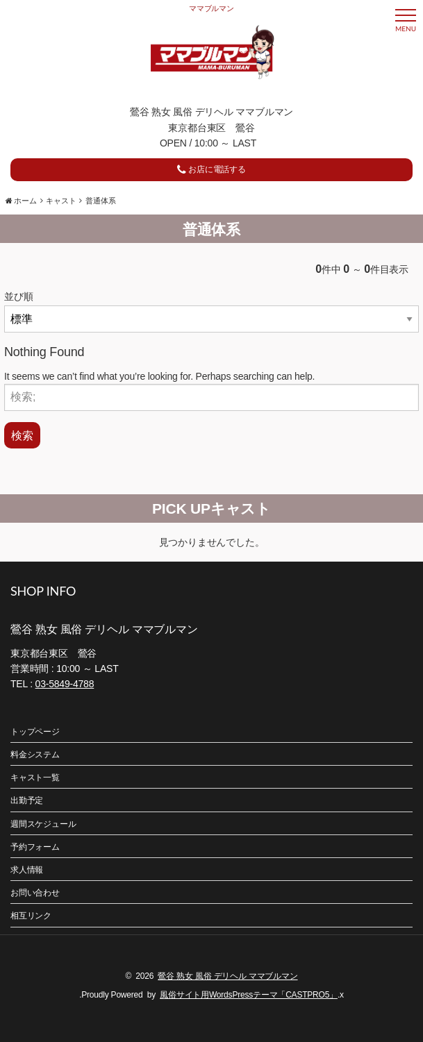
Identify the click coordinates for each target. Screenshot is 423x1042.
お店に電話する (211, 169)
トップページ (35, 732)
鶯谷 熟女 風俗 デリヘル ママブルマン (227, 976)
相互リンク (30, 916)
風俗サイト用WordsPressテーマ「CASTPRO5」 (249, 995)
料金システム (35, 754)
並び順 (18, 296)
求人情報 (26, 870)
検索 (22, 435)
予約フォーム (35, 847)
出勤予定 (26, 800)
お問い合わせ (35, 893)
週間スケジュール (43, 824)
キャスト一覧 (35, 777)
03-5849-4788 (64, 683)
